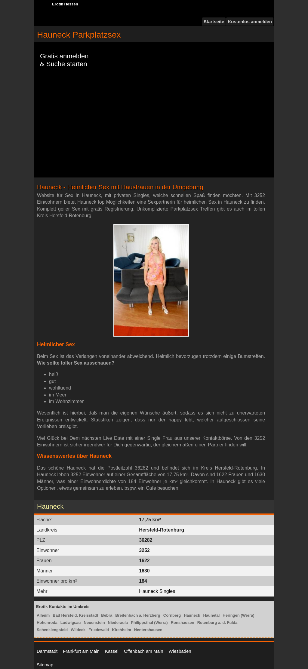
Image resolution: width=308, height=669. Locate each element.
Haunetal (211, 615)
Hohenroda (47, 622)
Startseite (214, 21)
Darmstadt (47, 651)
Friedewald (98, 629)
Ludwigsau (70, 622)
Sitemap (45, 664)
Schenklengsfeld (52, 629)
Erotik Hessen (65, 4)
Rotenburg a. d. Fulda (217, 622)
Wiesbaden (180, 651)
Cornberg (172, 615)
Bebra (106, 615)
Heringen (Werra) (238, 615)
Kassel (112, 651)
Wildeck (78, 629)
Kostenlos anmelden (250, 21)
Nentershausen (148, 629)
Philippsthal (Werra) (149, 622)
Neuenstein (94, 622)
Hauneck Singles (157, 591)
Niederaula (118, 622)
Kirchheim (121, 629)
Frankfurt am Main (81, 651)
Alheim (43, 615)
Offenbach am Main (143, 651)
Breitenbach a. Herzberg (137, 615)
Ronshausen (182, 622)
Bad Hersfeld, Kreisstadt (75, 615)
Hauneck (192, 615)
